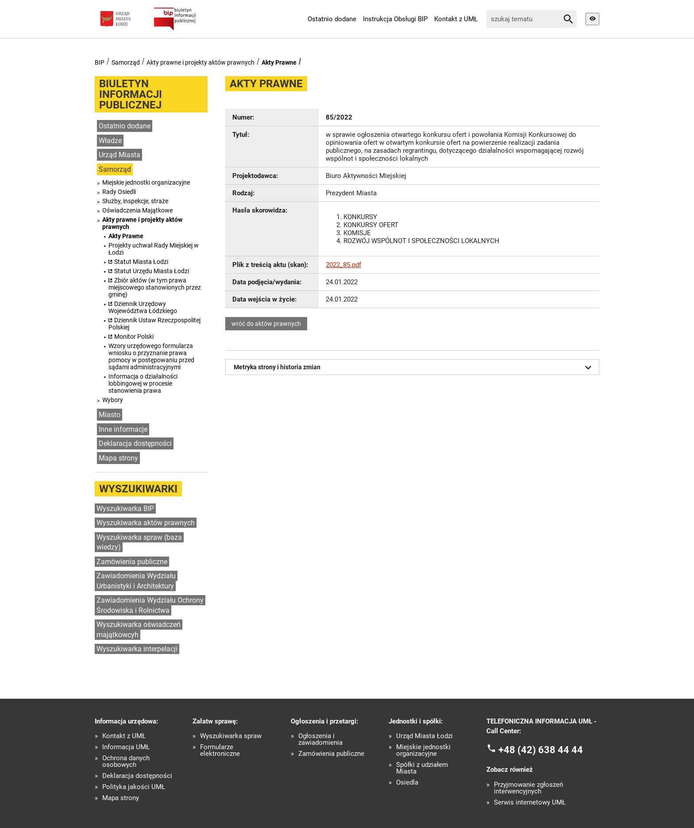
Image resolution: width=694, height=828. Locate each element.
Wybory (112, 399)
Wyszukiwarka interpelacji (136, 649)
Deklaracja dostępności (135, 443)
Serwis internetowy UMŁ (530, 802)
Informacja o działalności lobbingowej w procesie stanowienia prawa (142, 383)
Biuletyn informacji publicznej (130, 94)
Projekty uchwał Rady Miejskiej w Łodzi (153, 249)
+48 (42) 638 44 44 (540, 749)
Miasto (109, 414)
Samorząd (126, 62)
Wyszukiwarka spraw (231, 736)
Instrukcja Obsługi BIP (395, 19)
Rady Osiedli (119, 191)
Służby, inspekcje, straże (135, 201)
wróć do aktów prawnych (266, 323)
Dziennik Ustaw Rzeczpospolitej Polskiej (154, 324)
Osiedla (407, 782)
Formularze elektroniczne (220, 750)
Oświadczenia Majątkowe (137, 210)
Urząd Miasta (119, 155)
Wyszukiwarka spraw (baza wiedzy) (139, 542)
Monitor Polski (134, 336)
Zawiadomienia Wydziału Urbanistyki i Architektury (136, 581)
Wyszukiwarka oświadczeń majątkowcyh (138, 629)
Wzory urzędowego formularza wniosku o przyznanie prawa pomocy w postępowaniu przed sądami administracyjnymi (151, 356)
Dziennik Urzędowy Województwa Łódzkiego (142, 307)
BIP (99, 62)
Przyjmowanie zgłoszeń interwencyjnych (528, 788)
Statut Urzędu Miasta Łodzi (151, 271)
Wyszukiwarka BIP (125, 508)
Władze (110, 140)
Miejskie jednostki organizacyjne (146, 182)
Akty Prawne (279, 62)
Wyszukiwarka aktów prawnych (145, 522)
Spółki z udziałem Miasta (422, 768)
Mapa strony (118, 458)
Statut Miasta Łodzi (141, 261)
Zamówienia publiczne (131, 561)
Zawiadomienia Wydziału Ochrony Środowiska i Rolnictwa (150, 605)
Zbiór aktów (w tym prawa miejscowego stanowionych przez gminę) (154, 287)
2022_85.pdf (343, 265)
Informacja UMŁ (126, 747)
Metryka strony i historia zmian (414, 367)
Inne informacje (123, 429)
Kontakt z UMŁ (456, 19)
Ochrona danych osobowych (126, 761)
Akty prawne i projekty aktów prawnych (200, 62)
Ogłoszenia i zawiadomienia (320, 739)
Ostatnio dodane (332, 19)
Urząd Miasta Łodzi (424, 736)
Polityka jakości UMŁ (133, 787)
